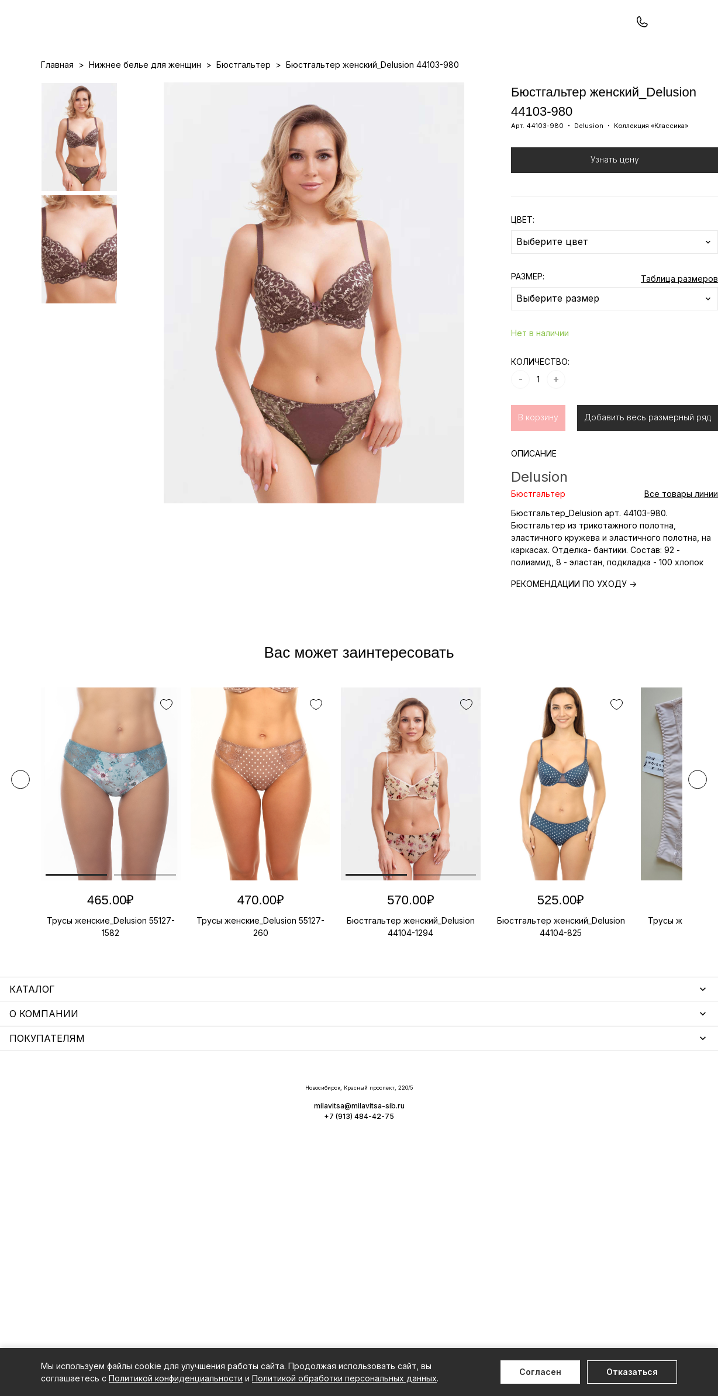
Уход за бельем (297, 1098)
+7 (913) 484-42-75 (104, 39)
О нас (420, 88)
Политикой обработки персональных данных (344, 1378)
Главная (57, 114)
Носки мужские (296, 1131)
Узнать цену (615, 209)
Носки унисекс (295, 1148)
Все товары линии (681, 543)
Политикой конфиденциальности (176, 1378)
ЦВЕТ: (522, 269)
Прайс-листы (264, 88)
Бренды (386, 88)
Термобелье (67, 1161)
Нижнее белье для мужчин (96, 1178)
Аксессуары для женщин (316, 1114)
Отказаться (632, 1372)
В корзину (538, 467)
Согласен (540, 1372)
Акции (351, 88)
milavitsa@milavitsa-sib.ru (629, 1303)
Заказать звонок (197, 39)
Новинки (314, 88)
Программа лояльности (485, 88)
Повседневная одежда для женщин (115, 1253)
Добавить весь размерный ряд (647, 467)
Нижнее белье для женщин (97, 1098)
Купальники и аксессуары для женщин (119, 1144)
